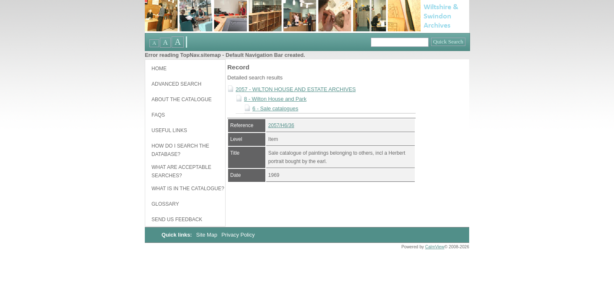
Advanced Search (176, 84)
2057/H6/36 (281, 125)
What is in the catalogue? (188, 188)
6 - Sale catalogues (275, 108)
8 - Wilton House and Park (275, 99)
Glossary (165, 204)
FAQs (158, 115)
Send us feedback (177, 219)
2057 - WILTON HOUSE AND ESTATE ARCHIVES (296, 89)
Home (159, 68)
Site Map (207, 235)
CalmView (434, 247)
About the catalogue (182, 99)
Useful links (169, 130)
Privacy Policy (238, 235)
